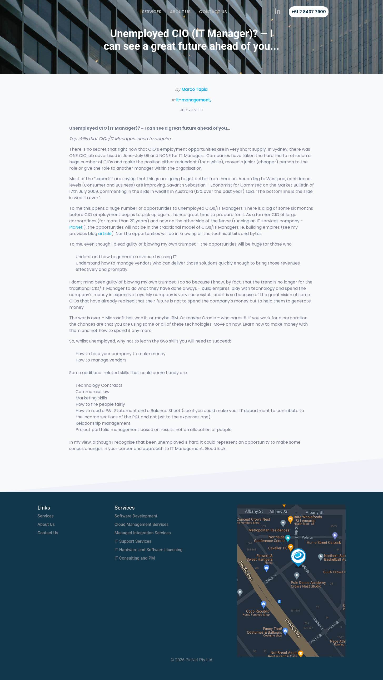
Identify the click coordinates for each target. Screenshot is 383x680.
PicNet (76, 227)
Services (151, 12)
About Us (180, 12)
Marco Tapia (194, 89)
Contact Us (213, 12)
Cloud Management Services (141, 524)
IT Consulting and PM (135, 558)
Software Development (136, 515)
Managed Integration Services (143, 532)
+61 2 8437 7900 (308, 12)
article (105, 234)
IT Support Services (133, 541)
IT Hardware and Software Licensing (148, 549)
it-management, (193, 100)
